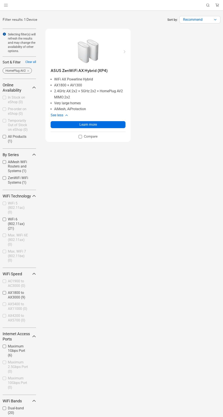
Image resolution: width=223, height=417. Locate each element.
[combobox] (199, 19)
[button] (6, 5)
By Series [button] (19, 154)
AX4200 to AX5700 (16, 318)
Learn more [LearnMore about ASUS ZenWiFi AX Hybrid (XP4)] (88, 124)
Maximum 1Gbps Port (16, 351)
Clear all (30, 62)
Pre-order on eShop (17, 111)
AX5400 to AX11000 (17, 306)
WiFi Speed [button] (19, 274)
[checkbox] (18, 100)
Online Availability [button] (19, 87)
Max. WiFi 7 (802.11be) (17, 256)
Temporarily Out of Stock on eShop (18, 125)
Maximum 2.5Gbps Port (18, 366)
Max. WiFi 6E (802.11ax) (18, 239)
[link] (111, 5)
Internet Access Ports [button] (19, 336)
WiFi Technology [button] (19, 196)
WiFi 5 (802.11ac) (16, 208)
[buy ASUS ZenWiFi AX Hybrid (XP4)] (79, 71)
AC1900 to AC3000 (16, 283)
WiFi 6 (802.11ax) (16, 223)
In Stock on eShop (16, 99)
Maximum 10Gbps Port (17, 382)
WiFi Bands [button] (19, 401)
